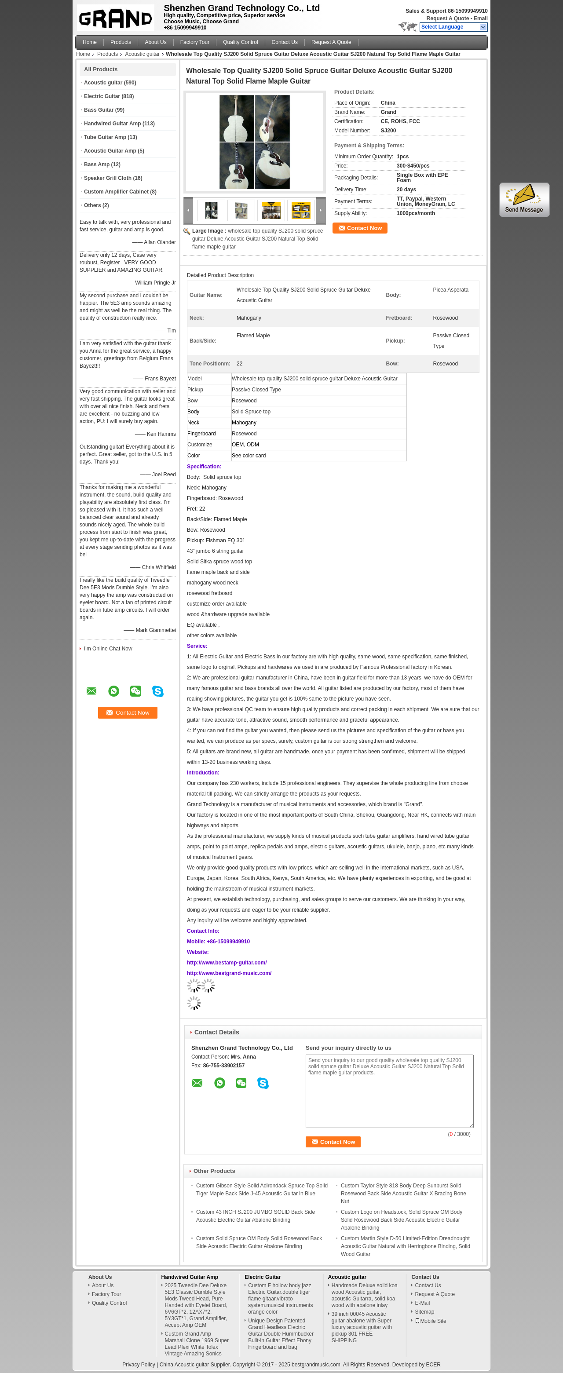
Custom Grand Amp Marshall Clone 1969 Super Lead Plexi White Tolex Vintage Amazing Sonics (197, 1344)
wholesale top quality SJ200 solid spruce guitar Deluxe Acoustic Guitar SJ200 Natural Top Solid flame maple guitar (257, 239)
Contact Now (364, 228)
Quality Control (240, 42)
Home (90, 42)
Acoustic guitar (142, 54)
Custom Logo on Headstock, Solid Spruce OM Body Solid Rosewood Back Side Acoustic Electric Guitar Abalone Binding (401, 1220)
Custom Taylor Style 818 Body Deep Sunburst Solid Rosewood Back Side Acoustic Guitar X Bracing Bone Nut (403, 1194)
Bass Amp (97, 164)
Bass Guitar (98, 110)
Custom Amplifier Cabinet (116, 192)
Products (120, 42)
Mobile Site (430, 1321)
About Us (155, 42)
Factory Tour (194, 42)
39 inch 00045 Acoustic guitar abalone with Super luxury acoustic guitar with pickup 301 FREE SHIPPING (362, 1327)
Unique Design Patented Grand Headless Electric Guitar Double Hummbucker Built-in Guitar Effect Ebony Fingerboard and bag (281, 1334)
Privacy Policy (138, 1365)
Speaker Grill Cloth (108, 178)
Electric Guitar (102, 96)
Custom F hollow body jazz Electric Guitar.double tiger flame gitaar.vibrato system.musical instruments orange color (280, 1298)
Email (481, 18)
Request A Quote (448, 18)
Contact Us (285, 42)
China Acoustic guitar (184, 1365)
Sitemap (424, 1312)
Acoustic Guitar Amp (110, 151)
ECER (433, 1365)
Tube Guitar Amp (105, 137)
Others (92, 205)
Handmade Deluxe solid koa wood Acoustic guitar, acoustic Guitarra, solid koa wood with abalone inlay (365, 1295)
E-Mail (422, 1303)
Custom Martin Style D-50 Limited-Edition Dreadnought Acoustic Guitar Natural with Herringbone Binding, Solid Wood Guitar (405, 1246)
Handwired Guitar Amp (112, 124)
